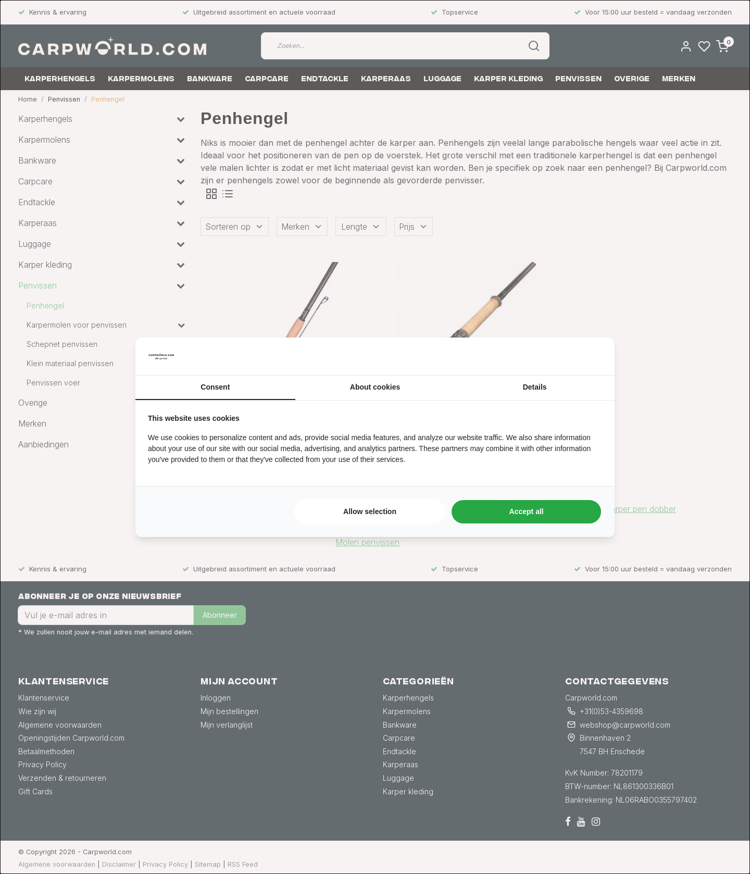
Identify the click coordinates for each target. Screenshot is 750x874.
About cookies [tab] (375, 387)
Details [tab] (535, 387)
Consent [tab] (215, 387)
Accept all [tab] (526, 511)
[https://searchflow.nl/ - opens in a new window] (589, 356)
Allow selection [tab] (369, 511)
